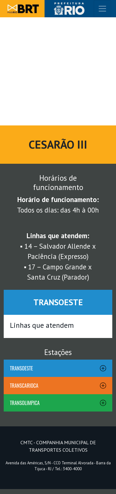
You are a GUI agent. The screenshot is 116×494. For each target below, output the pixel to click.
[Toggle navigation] (102, 8)
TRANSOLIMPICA (25, 403)
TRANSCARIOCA (24, 385)
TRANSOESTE (21, 368)
